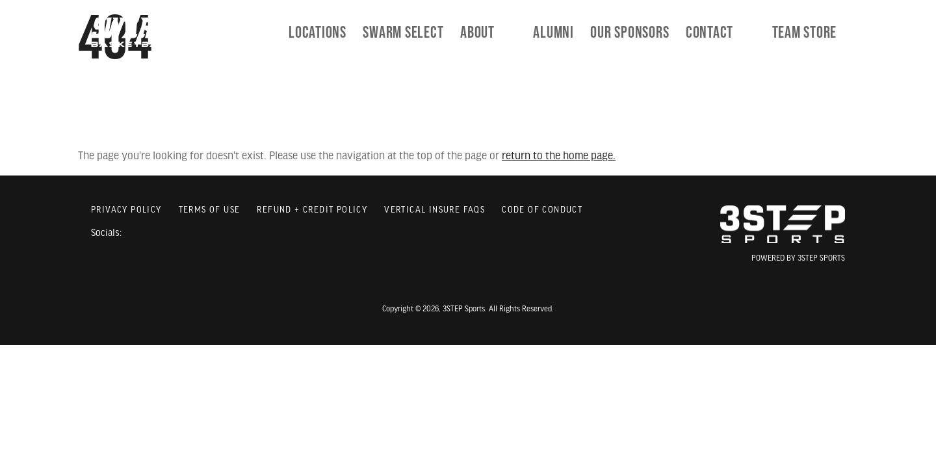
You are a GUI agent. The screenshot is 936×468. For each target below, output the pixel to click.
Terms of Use (209, 210)
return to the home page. (559, 156)
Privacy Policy (126, 210)
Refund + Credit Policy (312, 210)
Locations (362, 32)
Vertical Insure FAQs (434, 210)
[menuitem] (447, 32)
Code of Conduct (542, 210)
